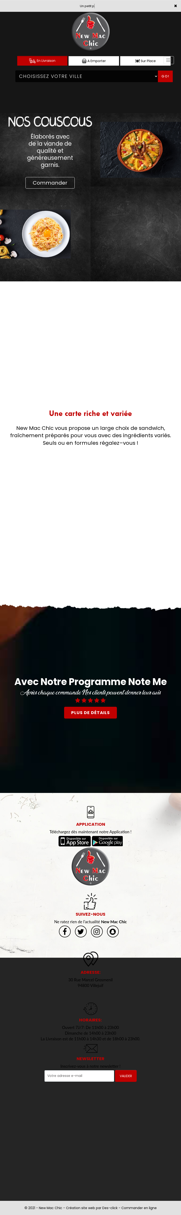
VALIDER (126, 1076)
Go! (165, 76)
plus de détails (90, 712)
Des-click (110, 1208)
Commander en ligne (139, 1208)
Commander (50, 182)
